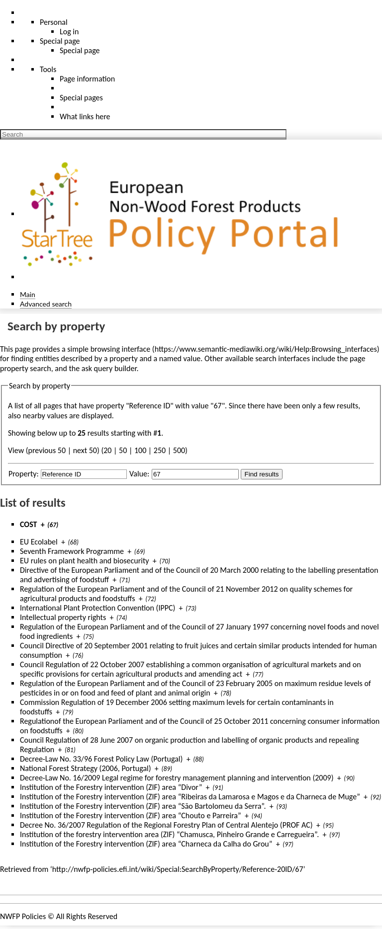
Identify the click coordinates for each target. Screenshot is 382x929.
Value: (139, 473)
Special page (80, 50)
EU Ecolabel (39, 541)
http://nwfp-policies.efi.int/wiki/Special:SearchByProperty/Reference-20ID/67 (177, 869)
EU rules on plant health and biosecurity (84, 560)
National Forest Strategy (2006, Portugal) (85, 768)
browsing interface (121, 349)
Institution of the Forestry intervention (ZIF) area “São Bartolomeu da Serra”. (143, 806)
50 (123, 450)
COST (28, 524)
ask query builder (109, 368)
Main (27, 294)
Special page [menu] (60, 41)
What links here (85, 116)
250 (160, 450)
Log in (69, 31)
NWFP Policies (23, 916)
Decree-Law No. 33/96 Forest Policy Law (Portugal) (101, 759)
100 (140, 450)
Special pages (81, 97)
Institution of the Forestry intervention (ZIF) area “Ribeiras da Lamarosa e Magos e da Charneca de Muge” (190, 796)
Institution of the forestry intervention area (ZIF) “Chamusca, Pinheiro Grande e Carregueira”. (169, 834)
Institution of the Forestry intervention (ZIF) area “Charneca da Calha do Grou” (146, 844)
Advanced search (46, 304)
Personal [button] (54, 22)
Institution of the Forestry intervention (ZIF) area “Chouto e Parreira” (130, 815)
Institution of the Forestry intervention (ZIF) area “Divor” (111, 787)
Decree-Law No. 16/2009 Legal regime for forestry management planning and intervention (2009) (177, 777)
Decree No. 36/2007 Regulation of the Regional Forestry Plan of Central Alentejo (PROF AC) (166, 825)
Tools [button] (48, 69)
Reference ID (150, 405)
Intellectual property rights (63, 617)
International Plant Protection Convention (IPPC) (97, 608)
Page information (87, 78)
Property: (23, 473)
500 (179, 450)
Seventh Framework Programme (72, 551)
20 (107, 450)
